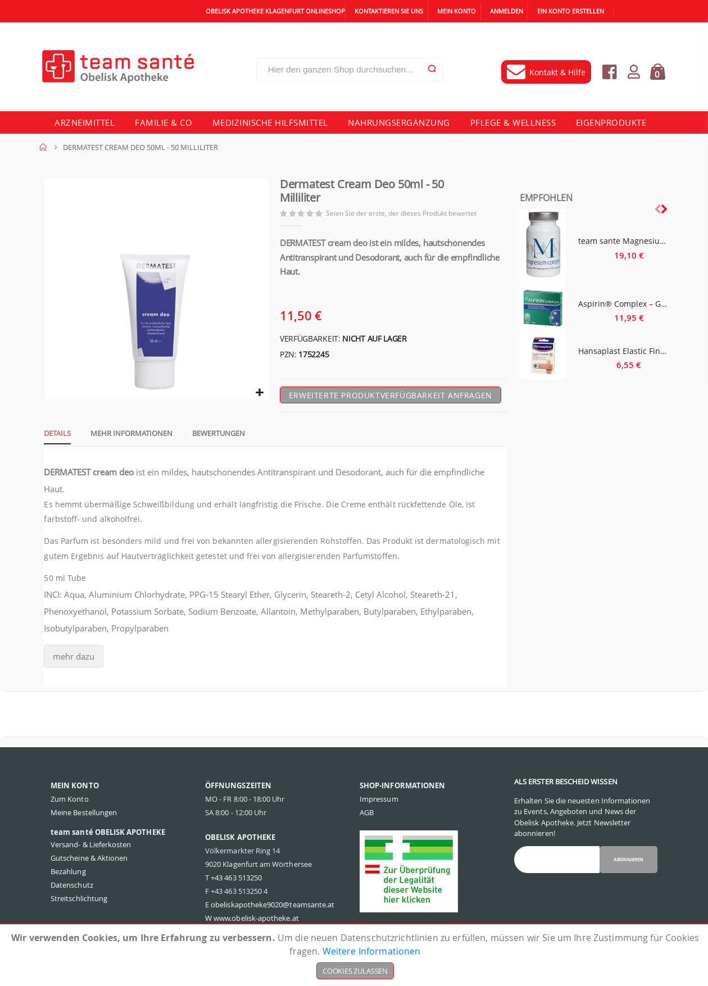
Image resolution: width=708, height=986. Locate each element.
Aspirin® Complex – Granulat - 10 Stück (623, 303)
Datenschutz (72, 889)
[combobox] (349, 69)
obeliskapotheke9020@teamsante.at (272, 909)
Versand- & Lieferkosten (91, 849)
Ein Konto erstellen (570, 11)
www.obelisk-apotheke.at (256, 922)
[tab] (52, 437)
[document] (355, 955)
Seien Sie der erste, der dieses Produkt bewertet (404, 215)
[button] (259, 397)
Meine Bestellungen (84, 817)
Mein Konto (456, 11)
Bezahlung (68, 876)
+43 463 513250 (236, 882)
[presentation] (664, 209)
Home (43, 147)
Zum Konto (70, 803)
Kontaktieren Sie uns (389, 11)
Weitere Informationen (372, 951)
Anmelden (506, 11)
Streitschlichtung (79, 903)
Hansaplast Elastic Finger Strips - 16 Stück (623, 351)
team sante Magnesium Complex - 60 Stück (623, 240)
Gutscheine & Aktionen (89, 862)
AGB (367, 817)
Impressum (379, 803)
